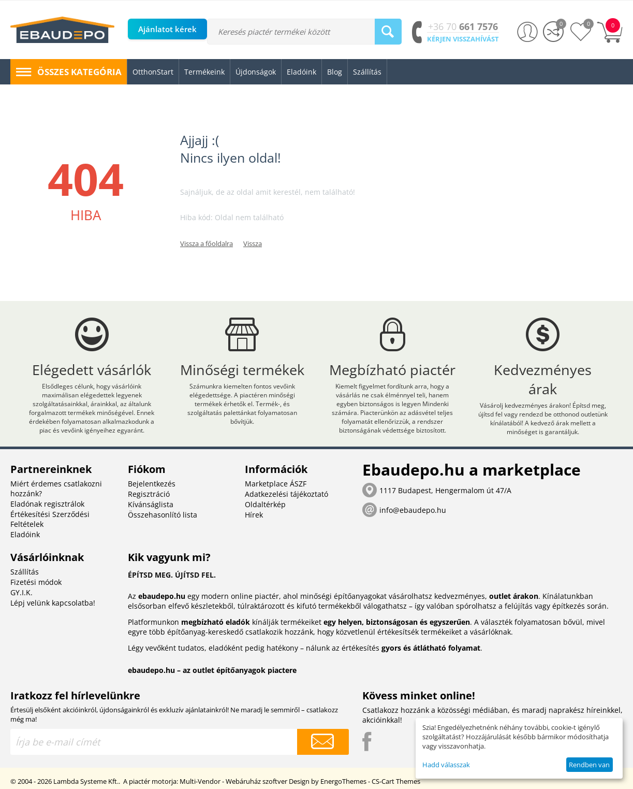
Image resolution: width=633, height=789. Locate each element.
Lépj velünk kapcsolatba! (52, 603)
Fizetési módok (36, 582)
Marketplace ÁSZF (275, 484)
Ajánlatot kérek (167, 29)
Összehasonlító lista (162, 515)
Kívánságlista (150, 504)
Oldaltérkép (265, 504)
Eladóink (25, 534)
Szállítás (24, 572)
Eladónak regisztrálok (47, 504)
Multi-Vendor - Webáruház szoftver (233, 781)
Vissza (252, 243)
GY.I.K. (21, 592)
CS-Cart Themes (396, 781)
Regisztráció (149, 494)
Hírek (254, 515)
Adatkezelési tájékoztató (286, 494)
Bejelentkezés (151, 484)
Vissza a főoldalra (206, 243)
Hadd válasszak (446, 764)
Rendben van (589, 764)
